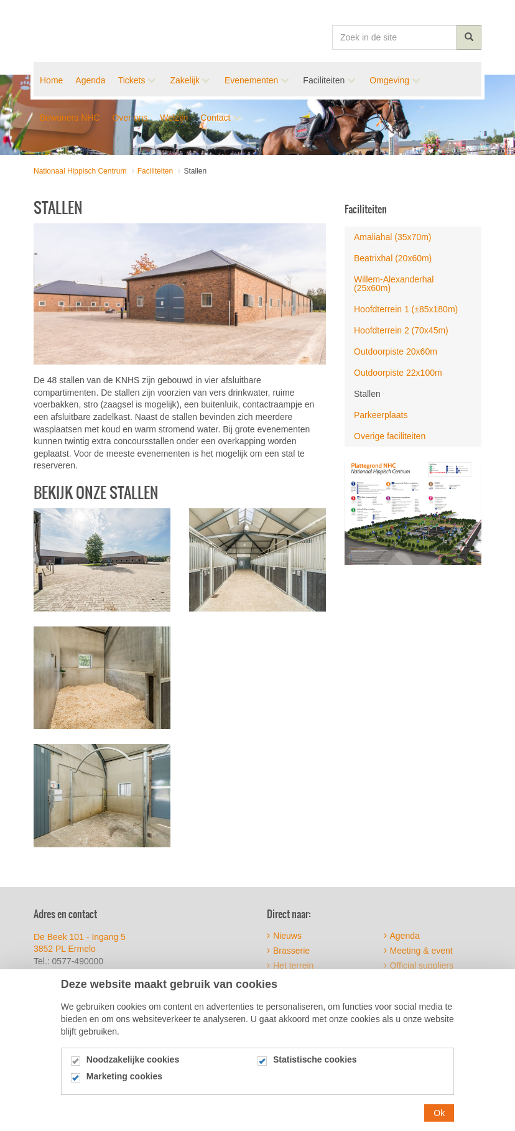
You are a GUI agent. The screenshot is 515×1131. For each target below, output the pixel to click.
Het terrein (290, 965)
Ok (439, 1115)
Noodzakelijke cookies (132, 1063)
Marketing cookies (124, 1079)
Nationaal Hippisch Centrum (79, 31)
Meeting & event (418, 951)
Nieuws (284, 936)
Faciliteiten (366, 209)
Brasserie (288, 951)
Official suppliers (418, 965)
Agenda (402, 936)
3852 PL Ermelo (65, 949)
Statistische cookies (315, 1063)
